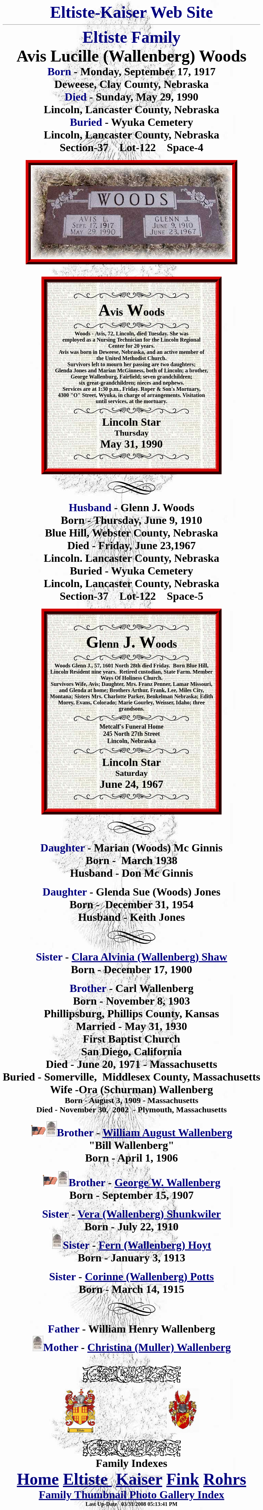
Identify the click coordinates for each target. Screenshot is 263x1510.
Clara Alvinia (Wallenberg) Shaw (149, 957)
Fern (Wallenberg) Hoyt (155, 1245)
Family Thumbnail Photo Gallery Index (131, 1494)
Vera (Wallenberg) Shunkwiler (149, 1214)
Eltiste (87, 1479)
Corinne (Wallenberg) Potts (149, 1276)
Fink (182, 1479)
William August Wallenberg (167, 1132)
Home (38, 1479)
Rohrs (224, 1479)
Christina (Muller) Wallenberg (159, 1347)
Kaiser (139, 1479)
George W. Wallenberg (167, 1182)
